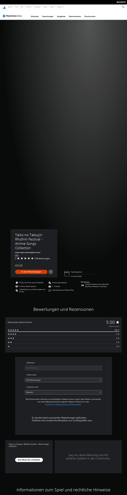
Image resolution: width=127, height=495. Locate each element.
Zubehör (37, 7)
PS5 (16, 7)
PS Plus (28, 7)
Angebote (61, 14)
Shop (52, 7)
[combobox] (63, 365)
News (45, 7)
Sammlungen (47, 14)
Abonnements (75, 14)
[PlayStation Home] (4, 6)
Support (59, 7)
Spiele (10, 7)
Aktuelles (35, 14)
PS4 (22, 7)
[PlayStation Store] (13, 14)
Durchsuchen (89, 14)
